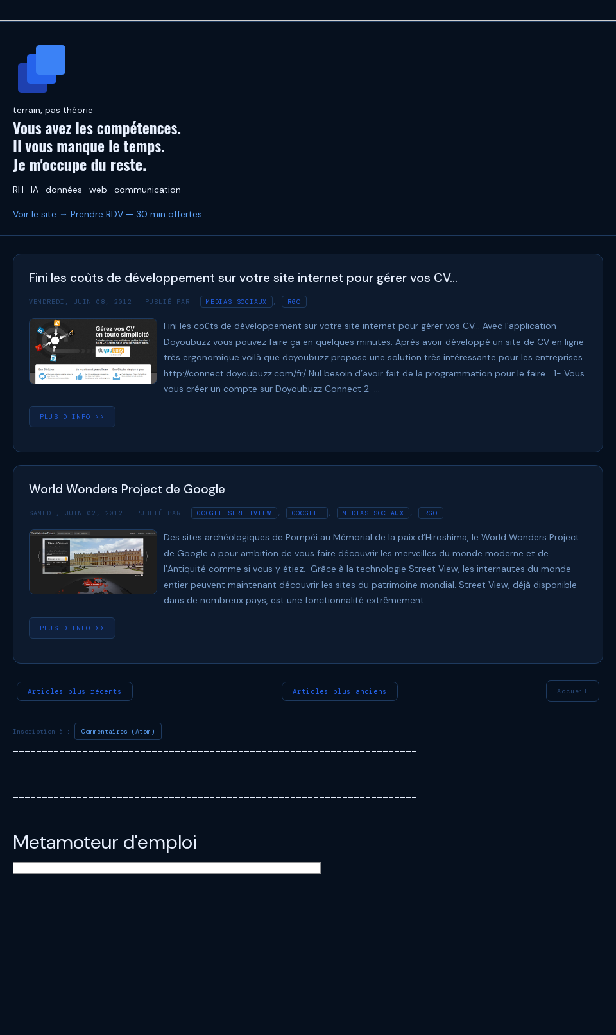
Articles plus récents (75, 691)
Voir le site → (40, 214)
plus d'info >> (72, 416)
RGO (293, 301)
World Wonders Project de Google (127, 489)
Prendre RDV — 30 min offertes (136, 214)
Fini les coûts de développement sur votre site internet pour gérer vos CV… (243, 278)
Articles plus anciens (340, 691)
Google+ (307, 513)
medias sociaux (236, 301)
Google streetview (234, 513)
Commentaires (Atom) (118, 731)
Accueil (572, 691)
